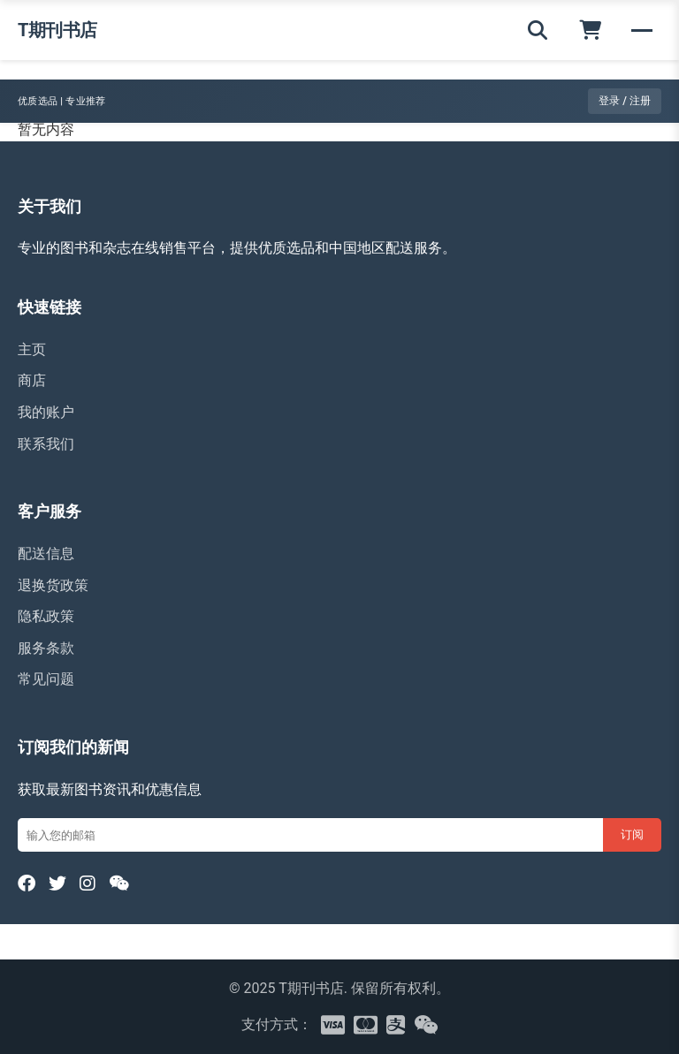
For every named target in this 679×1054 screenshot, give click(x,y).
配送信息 (46, 553)
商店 (32, 380)
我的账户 (46, 412)
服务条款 (46, 648)
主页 (32, 349)
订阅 (632, 834)
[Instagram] (87, 883)
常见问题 (46, 679)
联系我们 (46, 444)
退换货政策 (53, 585)
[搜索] (537, 30)
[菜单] (641, 30)
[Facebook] (26, 883)
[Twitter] (57, 883)
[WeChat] (119, 883)
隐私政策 (46, 616)
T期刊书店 (57, 30)
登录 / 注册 (625, 101)
